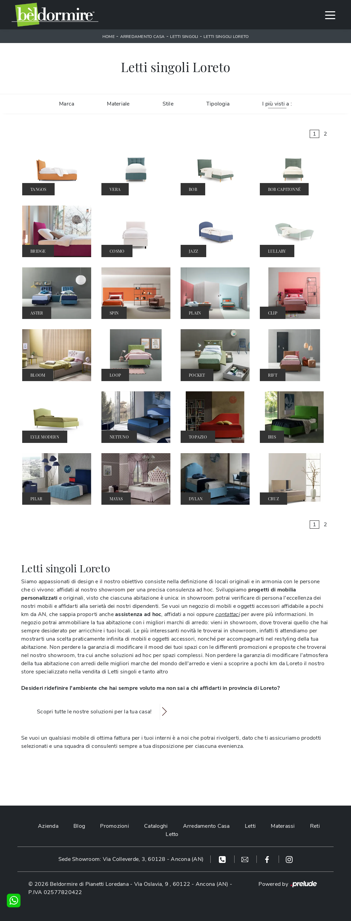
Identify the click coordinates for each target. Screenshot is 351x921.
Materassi (283, 826)
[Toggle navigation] (330, 14)
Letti (250, 826)
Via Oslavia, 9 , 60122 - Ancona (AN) (181, 884)
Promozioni (114, 826)
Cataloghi (156, 826)
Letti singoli (184, 36)
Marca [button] (66, 104)
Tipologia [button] (217, 104)
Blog (79, 826)
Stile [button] (168, 104)
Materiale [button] (118, 104)
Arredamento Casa (142, 36)
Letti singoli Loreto (226, 36)
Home (108, 36)
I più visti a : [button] (277, 104)
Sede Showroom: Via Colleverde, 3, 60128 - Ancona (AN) (130, 859)
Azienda (48, 826)
